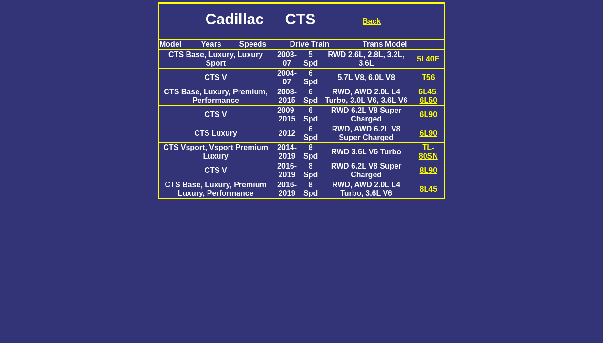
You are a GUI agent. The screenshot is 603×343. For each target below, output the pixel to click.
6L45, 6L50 (428, 96)
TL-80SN (428, 151)
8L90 (428, 170)
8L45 (428, 189)
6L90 (428, 115)
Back (372, 21)
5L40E (428, 59)
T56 (428, 77)
